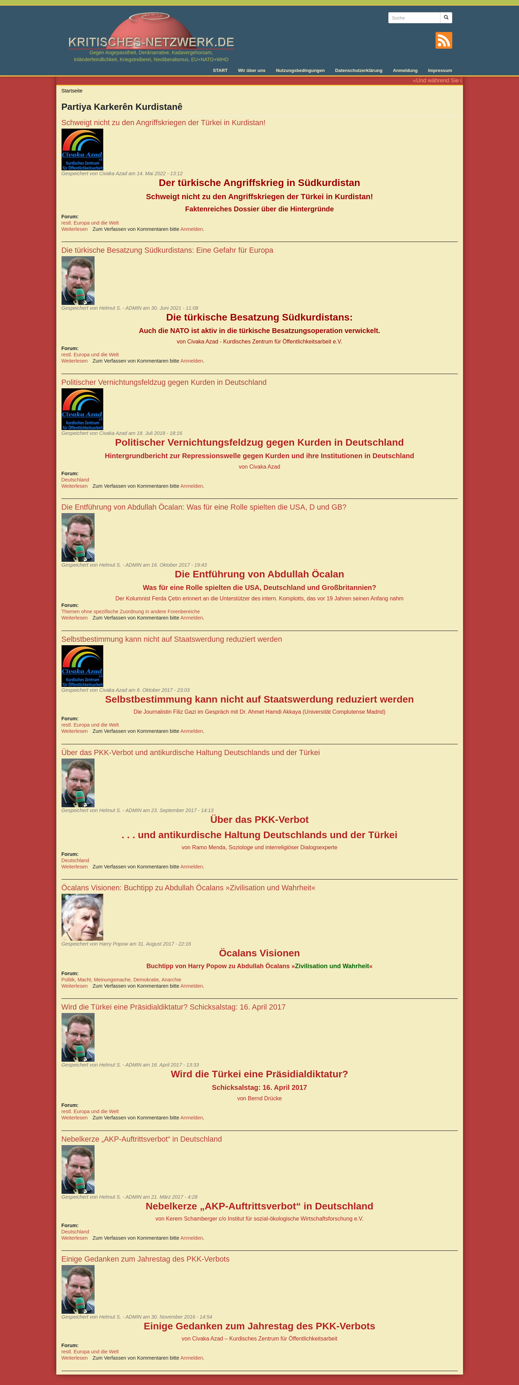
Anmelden (191, 229)
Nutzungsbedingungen (300, 70)
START (220, 70)
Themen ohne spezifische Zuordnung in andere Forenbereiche (131, 611)
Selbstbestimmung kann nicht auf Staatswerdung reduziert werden (172, 639)
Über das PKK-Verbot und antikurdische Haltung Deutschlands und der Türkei (191, 752)
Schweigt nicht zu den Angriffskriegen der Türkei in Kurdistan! (164, 122)
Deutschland (75, 480)
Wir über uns (252, 70)
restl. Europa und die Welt (90, 223)
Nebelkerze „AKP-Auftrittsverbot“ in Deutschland (142, 1139)
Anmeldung (405, 70)
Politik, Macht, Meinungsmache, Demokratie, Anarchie (121, 979)
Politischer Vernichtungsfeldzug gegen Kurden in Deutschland (164, 382)
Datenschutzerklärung (358, 70)
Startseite (72, 91)
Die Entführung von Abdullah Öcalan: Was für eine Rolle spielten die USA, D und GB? (204, 507)
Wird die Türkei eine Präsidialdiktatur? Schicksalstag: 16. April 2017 (174, 1007)
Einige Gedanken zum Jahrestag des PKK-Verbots (146, 1259)
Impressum (440, 70)
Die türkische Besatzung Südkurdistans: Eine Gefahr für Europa (168, 250)
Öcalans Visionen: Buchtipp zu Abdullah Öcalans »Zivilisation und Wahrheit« (189, 887)
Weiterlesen (75, 229)
